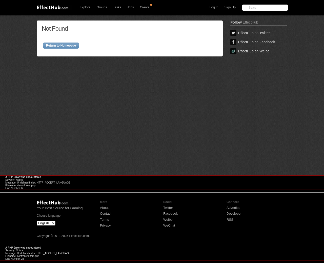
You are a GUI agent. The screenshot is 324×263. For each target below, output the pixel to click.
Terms (104, 219)
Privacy (105, 225)
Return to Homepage (61, 45)
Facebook (170, 213)
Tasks (117, 7)
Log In (214, 7)
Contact (105, 213)
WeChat (169, 225)
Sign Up (230, 7)
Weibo (168, 219)
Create (145, 7)
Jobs (130, 7)
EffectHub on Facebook (252, 42)
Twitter (168, 208)
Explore (85, 7)
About (104, 208)
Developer (234, 213)
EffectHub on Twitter (250, 33)
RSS (230, 219)
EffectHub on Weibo (249, 51)
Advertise (233, 208)
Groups (101, 7)
